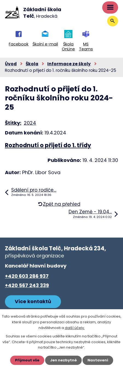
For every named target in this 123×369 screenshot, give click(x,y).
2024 (30, 122)
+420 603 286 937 (27, 276)
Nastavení (97, 360)
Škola (32, 64)
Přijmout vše (27, 360)
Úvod (11, 64)
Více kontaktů (33, 301)
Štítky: (13, 122)
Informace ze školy (69, 64)
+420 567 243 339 (27, 285)
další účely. (75, 327)
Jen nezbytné (63, 360)
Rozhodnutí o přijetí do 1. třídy (48, 145)
